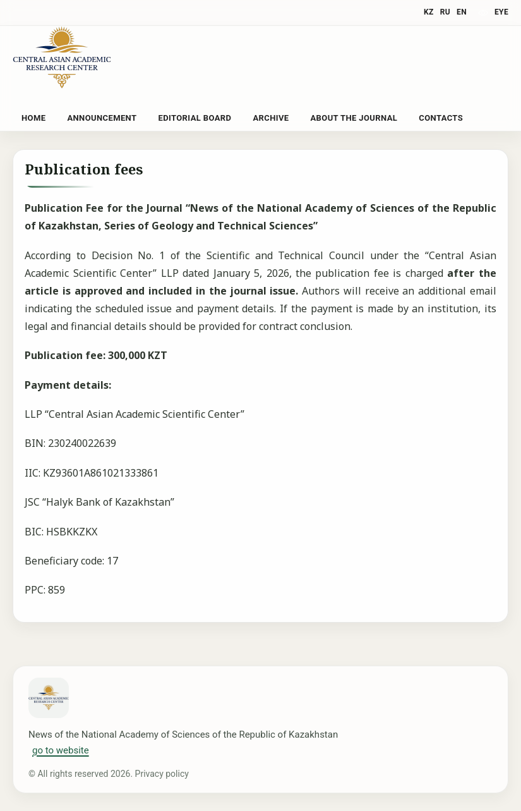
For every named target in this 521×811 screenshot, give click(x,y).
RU (445, 12)
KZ (429, 12)
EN (462, 12)
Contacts (441, 118)
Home (33, 118)
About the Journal (353, 118)
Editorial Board (194, 118)
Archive (271, 118)
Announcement (101, 118)
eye (501, 12)
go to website (60, 750)
